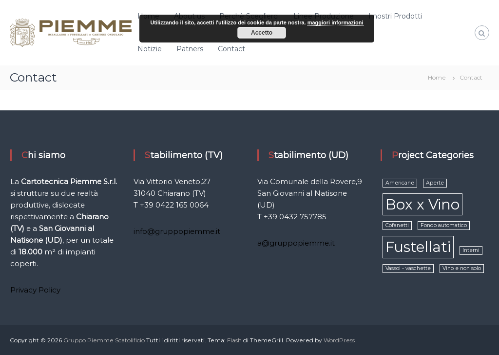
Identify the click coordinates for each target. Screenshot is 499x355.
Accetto (261, 32)
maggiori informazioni (335, 22)
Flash (234, 340)
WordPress (339, 340)
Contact (231, 48)
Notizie (149, 48)
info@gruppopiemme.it (177, 231)
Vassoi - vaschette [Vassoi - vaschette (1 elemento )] (408, 268)
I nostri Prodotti (395, 16)
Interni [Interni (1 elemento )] (471, 250)
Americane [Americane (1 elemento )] (399, 183)
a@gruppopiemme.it (296, 243)
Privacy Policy (35, 289)
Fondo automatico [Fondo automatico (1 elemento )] (444, 225)
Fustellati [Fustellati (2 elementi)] (418, 246)
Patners (189, 48)
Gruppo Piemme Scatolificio (104, 340)
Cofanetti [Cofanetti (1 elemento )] (397, 225)
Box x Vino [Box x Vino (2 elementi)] (422, 204)
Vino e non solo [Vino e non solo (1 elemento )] (461, 268)
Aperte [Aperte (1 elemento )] (435, 183)
